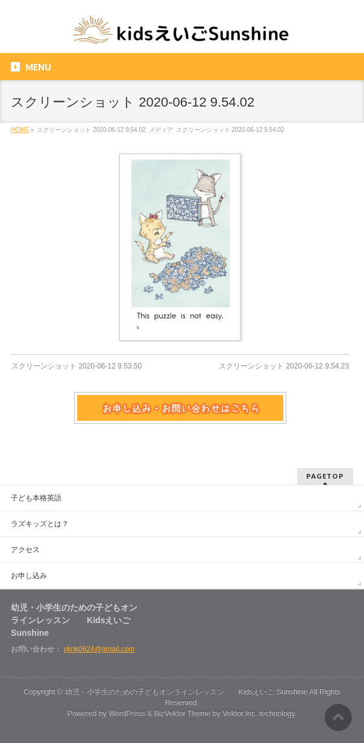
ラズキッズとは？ (40, 524)
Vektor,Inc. (239, 713)
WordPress (126, 713)
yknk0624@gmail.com (98, 649)
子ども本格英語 (36, 498)
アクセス (25, 550)
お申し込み (29, 575)
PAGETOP (325, 476)
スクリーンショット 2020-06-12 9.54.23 (284, 366)
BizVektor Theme (182, 713)
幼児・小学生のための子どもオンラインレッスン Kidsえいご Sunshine (186, 692)
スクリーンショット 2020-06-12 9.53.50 (76, 366)
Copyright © (44, 692)
